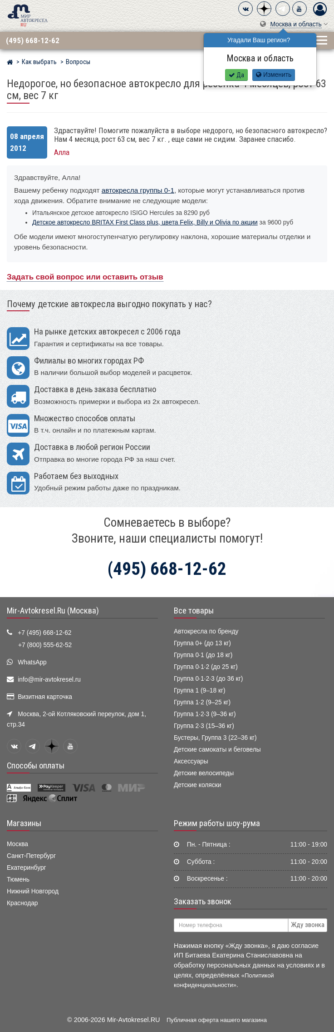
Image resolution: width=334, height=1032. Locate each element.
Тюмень (18, 879)
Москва (17, 844)
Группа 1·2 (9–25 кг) (202, 702)
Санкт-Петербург (31, 856)
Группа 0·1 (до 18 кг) (203, 655)
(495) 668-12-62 (32, 40)
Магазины (24, 823)
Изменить (273, 74)
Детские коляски (197, 785)
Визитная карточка (45, 696)
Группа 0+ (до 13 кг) (202, 643)
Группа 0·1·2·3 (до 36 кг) (208, 678)
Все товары (194, 611)
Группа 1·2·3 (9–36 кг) (205, 714)
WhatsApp (32, 662)
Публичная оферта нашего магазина (217, 1020)
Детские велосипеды (204, 773)
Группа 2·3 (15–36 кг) (204, 726)
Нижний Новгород (33, 891)
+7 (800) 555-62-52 (45, 645)
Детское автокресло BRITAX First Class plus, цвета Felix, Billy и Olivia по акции (145, 222)
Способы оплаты (35, 766)
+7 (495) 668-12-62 (44, 632)
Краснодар (22, 903)
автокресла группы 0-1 (138, 190)
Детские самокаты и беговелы (217, 749)
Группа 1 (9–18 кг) (200, 690)
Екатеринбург (26, 867)
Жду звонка (307, 925)
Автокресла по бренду (206, 631)
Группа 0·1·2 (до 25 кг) (206, 666)
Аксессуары (191, 761)
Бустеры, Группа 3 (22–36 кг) (215, 737)
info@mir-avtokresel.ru (49, 679)
